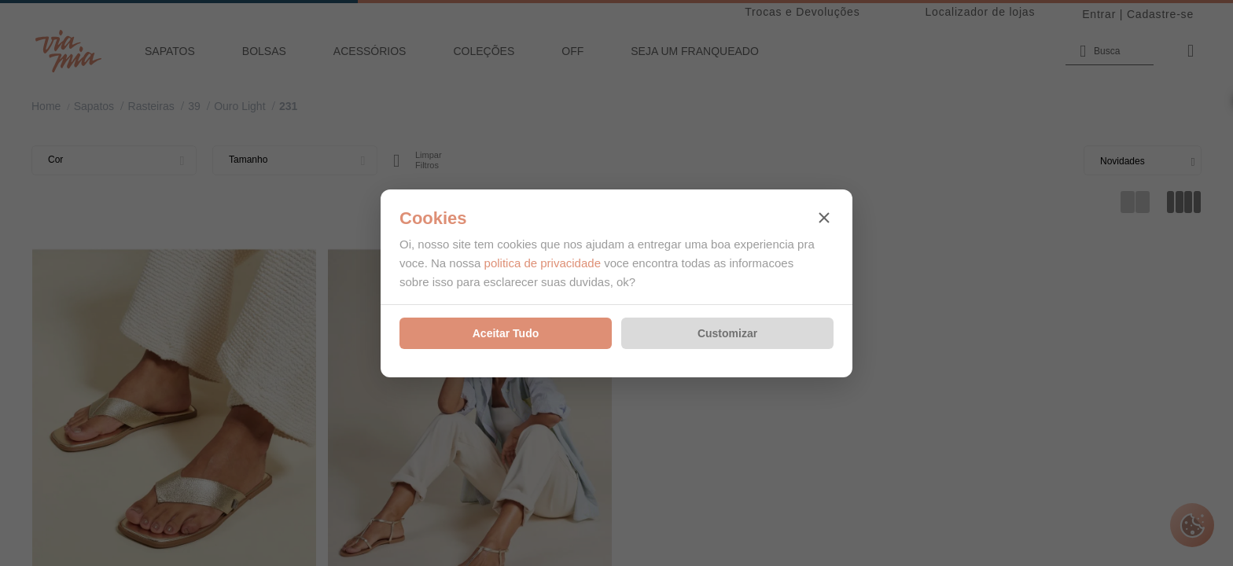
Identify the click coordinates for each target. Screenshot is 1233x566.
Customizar (727, 333)
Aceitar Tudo (506, 333)
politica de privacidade (542, 263)
